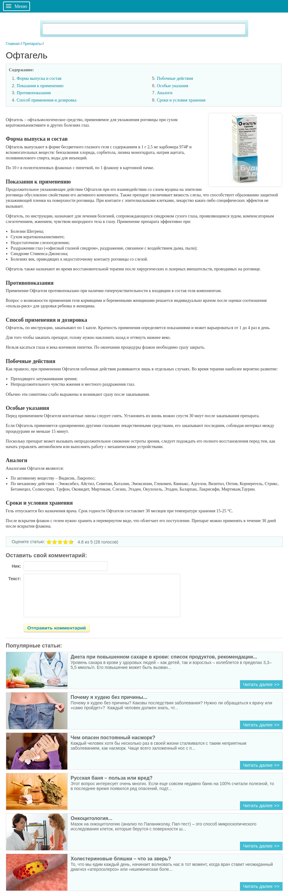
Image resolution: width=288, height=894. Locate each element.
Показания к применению (40, 85)
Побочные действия (175, 78)
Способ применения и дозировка (46, 100)
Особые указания (172, 85)
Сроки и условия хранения (181, 100)
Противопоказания (34, 93)
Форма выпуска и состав (39, 78)
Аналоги (164, 93)
